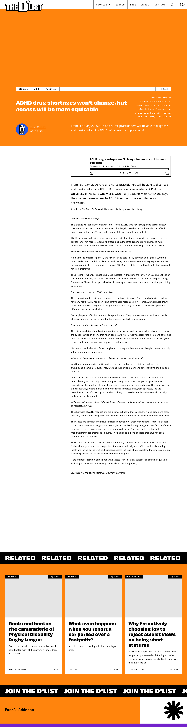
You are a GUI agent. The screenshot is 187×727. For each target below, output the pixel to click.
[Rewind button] (91, 173)
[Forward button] (167, 173)
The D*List (38, 127)
